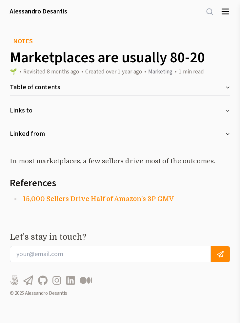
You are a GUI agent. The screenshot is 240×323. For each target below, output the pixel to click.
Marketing (160, 72)
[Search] (206, 12)
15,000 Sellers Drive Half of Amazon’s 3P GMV (98, 199)
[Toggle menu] (225, 11)
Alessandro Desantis (38, 11)
